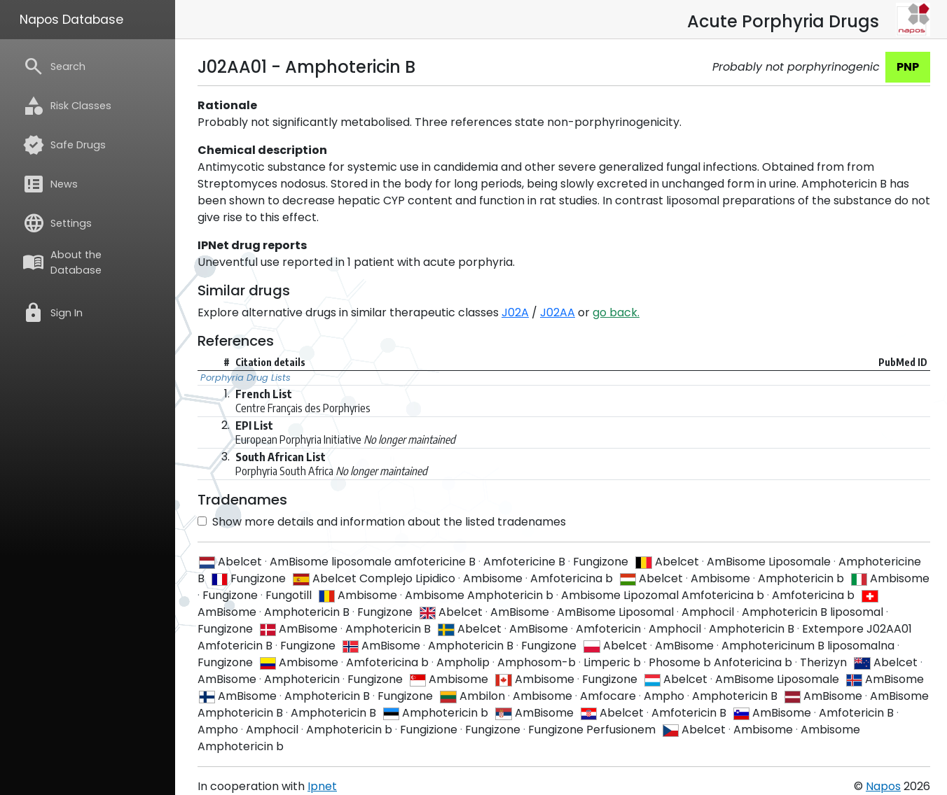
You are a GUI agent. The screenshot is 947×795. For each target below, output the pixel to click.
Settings (57, 223)
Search (53, 66)
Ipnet (322, 786)
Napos (883, 786)
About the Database (62, 262)
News (50, 184)
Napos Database (71, 19)
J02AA (557, 312)
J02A (515, 312)
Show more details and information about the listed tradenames (382, 522)
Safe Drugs (64, 145)
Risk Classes (66, 105)
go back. (616, 312)
